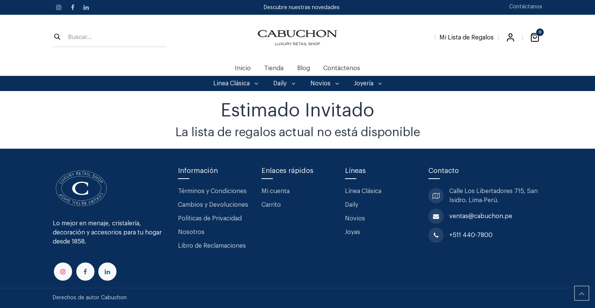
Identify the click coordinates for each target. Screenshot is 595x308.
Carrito (271, 205)
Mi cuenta (275, 191)
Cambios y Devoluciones (213, 205)
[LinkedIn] (86, 7)
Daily (351, 205)
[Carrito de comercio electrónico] (534, 37)
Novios (355, 218)
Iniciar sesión (510, 37)
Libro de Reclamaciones (212, 246)
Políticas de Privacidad (210, 218)
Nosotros (191, 232)
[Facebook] (72, 7)
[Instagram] (59, 7)
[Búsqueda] (57, 37)
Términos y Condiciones (213, 191)
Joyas (352, 232)
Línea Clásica (363, 191)
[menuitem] (243, 68)
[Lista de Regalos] (466, 36)
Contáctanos (525, 6)
